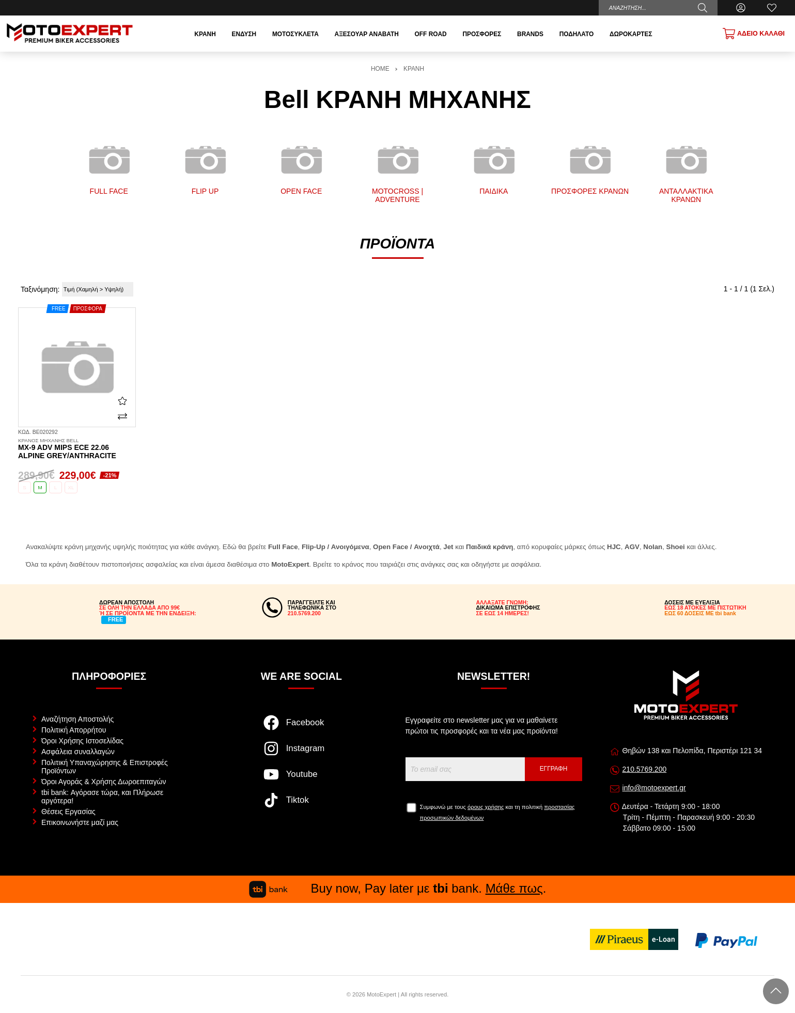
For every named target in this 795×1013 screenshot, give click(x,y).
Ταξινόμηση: (40, 289)
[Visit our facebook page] (301, 728)
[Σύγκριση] (122, 416)
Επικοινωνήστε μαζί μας (79, 822)
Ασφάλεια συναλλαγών (78, 751)
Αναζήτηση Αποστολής (77, 719)
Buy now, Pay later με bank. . (398, 888)
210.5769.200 (644, 769)
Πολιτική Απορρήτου (73, 730)
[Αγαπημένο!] (122, 400)
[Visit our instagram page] (301, 754)
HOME (380, 68)
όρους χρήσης (485, 807)
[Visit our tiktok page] (301, 805)
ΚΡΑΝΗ (413, 68)
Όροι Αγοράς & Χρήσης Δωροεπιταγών (103, 781)
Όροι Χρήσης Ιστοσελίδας (82, 741)
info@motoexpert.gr (654, 788)
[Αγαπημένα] (772, 8)
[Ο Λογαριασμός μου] (741, 8)
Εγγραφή (554, 768)
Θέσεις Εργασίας (68, 811)
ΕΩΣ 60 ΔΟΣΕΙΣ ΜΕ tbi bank (700, 613)
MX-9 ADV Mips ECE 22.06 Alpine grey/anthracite (77, 449)
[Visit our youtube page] (301, 779)
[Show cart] (754, 33)
